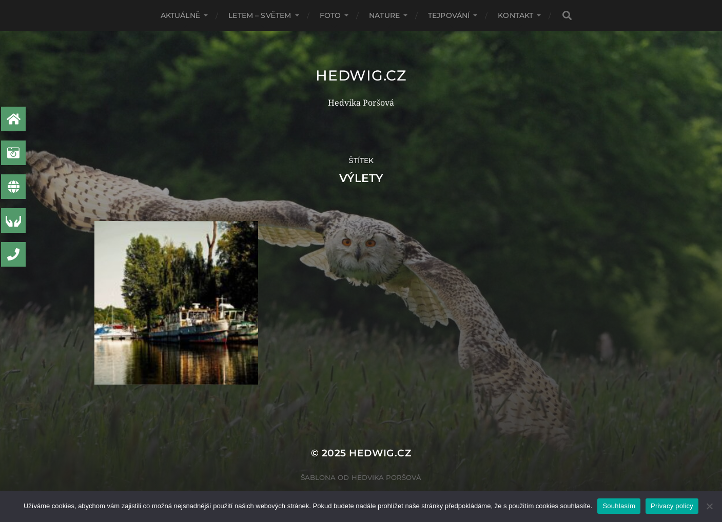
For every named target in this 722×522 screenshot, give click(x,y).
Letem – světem (259, 15)
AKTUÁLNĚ (180, 15)
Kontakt (515, 15)
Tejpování (449, 15)
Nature (384, 15)
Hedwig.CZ (361, 75)
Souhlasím (618, 506)
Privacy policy (672, 506)
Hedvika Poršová (387, 477)
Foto (330, 15)
